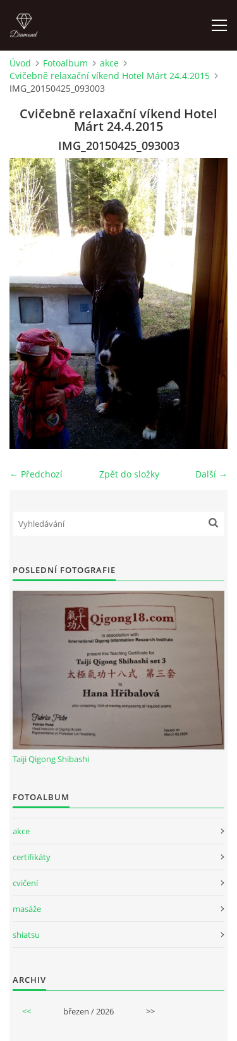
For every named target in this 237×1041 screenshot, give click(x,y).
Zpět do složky (129, 474)
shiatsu (26, 934)
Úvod (20, 63)
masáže (27, 909)
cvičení (25, 883)
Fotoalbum (65, 63)
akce (109, 63)
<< (26, 1011)
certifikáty (32, 857)
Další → (211, 474)
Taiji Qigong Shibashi (51, 759)
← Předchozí (36, 474)
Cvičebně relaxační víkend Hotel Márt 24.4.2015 (109, 76)
